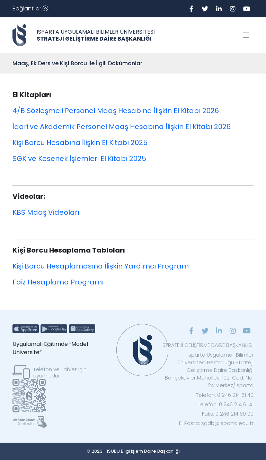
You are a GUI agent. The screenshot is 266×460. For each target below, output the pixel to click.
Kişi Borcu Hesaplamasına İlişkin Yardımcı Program (100, 266)
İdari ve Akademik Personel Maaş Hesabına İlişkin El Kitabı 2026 (121, 126)
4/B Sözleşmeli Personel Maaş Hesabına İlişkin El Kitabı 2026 (115, 111)
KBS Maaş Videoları (45, 212)
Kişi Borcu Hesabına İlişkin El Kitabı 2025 (80, 142)
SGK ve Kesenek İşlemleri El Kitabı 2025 (79, 158)
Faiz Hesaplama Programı (58, 282)
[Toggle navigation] (30, 9)
